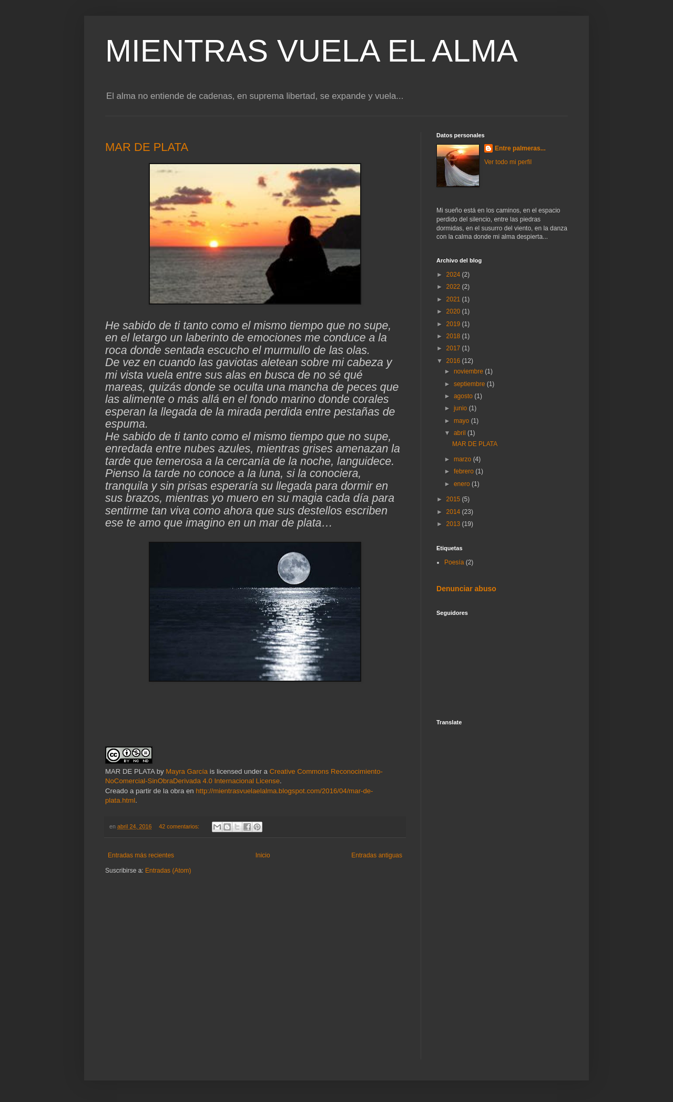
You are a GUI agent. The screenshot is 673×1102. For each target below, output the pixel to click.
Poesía (454, 562)
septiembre (470, 384)
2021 (454, 299)
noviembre (469, 371)
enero (463, 484)
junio (461, 408)
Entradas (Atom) (168, 870)
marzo (463, 459)
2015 (454, 499)
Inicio (263, 855)
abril (460, 433)
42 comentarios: (180, 826)
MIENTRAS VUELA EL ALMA (311, 50)
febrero (464, 471)
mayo (462, 420)
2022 (454, 286)
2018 (454, 336)
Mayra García (187, 771)
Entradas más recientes (141, 855)
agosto (464, 396)
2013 (454, 524)
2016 (454, 361)
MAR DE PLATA (146, 147)
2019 (454, 324)
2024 (454, 274)
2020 (454, 311)
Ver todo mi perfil (508, 162)
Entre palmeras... (520, 148)
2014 (454, 511)
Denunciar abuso (466, 588)
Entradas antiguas (376, 855)
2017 (454, 348)
